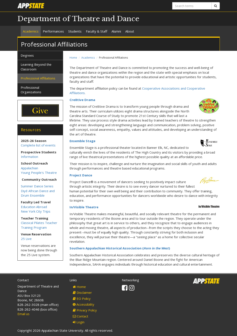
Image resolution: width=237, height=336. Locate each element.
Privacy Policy (85, 310)
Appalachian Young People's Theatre (39, 170)
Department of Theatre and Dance (78, 18)
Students (75, 31)
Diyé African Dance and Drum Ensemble (38, 193)
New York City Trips (35, 211)
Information (29, 156)
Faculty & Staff (96, 31)
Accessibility (83, 304)
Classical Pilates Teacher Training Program (39, 225)
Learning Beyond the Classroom (36, 66)
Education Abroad (34, 207)
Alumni (116, 31)
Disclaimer (82, 292)
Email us (23, 314)
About (129, 31)
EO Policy (82, 298)
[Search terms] (192, 5)
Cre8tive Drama (82, 100)
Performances (53, 31)
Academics (31, 31)
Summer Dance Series (37, 186)
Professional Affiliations (38, 78)
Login (78, 322)
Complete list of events (38, 145)
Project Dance (81, 175)
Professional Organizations (31, 89)
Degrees (27, 55)
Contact (80, 316)
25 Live (26, 238)
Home (73, 57)
